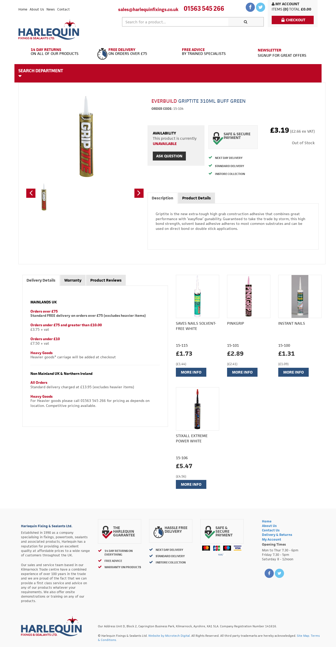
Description (162, 197)
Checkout (293, 19)
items (277, 9)
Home (22, 9)
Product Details (196, 197)
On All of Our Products (55, 52)
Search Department (40, 73)
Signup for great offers (282, 53)
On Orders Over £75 (130, 52)
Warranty (72, 280)
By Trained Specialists (205, 52)
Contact (63, 9)
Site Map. (303, 636)
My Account (285, 3)
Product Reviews (106, 280)
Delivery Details (41, 280)
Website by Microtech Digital (169, 636)
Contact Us (271, 530)
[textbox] (175, 21)
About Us (37, 9)
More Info (191, 372)
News (50, 9)
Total (294, 9)
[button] (30, 193)
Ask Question (169, 155)
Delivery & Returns (277, 534)
